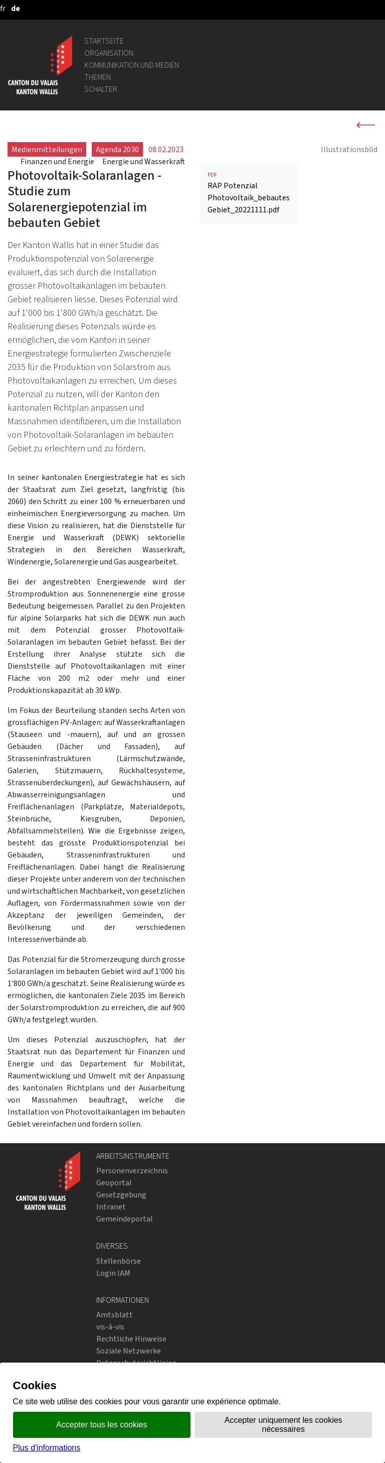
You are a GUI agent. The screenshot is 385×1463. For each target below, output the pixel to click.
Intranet (111, 1206)
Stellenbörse (118, 1261)
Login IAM (113, 1273)
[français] (3, 8)
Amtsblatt (114, 1314)
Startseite (104, 41)
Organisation (108, 53)
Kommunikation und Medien (131, 65)
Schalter (100, 89)
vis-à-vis (110, 1326)
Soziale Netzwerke (128, 1351)
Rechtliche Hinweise (131, 1338)
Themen (97, 77)
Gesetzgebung (121, 1194)
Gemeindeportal (124, 1218)
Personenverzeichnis (132, 1170)
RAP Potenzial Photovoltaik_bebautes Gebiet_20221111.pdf (249, 193)
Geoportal (114, 1182)
